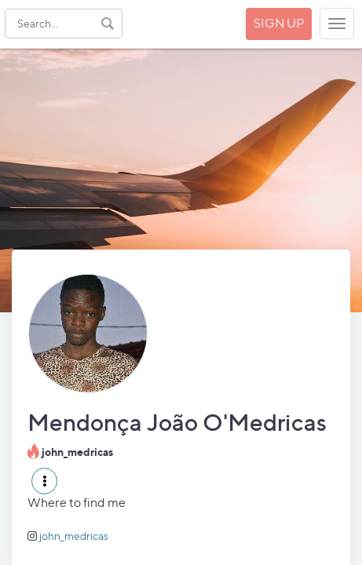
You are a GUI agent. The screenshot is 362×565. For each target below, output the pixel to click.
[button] (44, 481)
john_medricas (73, 535)
